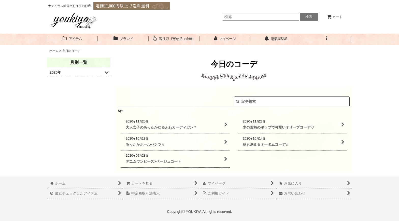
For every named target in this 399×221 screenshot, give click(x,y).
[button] (326, 39)
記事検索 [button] (246, 101)
